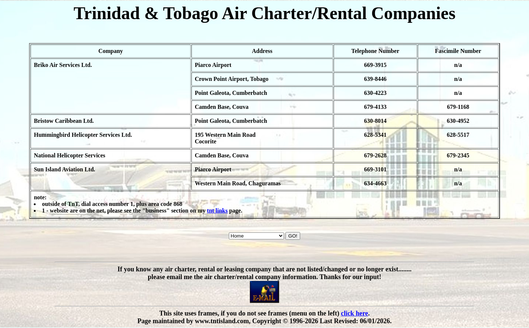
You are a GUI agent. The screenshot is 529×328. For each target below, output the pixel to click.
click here (354, 313)
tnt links (217, 210)
